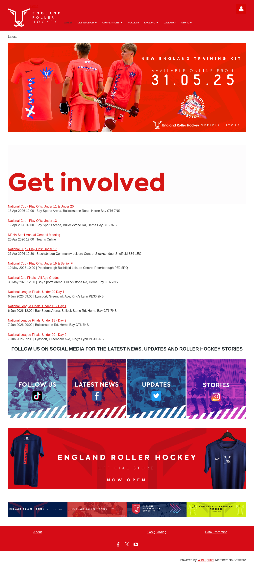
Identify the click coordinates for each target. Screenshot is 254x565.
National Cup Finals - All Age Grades (34, 277)
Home (34, 6)
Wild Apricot (205, 560)
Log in (241, 9)
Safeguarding (156, 532)
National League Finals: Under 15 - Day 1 (37, 306)
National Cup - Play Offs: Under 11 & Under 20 (41, 206)
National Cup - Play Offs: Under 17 (32, 249)
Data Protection (216, 532)
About (37, 532)
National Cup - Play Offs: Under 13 (32, 220)
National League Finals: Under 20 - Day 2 (37, 334)
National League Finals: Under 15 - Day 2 (37, 320)
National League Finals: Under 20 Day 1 (36, 292)
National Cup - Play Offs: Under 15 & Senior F (40, 263)
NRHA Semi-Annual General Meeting (34, 235)
